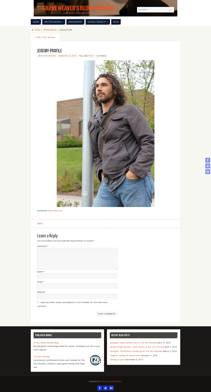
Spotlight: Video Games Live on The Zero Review (133, 342)
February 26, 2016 (67, 56)
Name (41, 271)
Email (40, 281)
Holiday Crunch (117, 359)
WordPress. (116, 381)
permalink (57, 210)
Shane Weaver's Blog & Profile (78, 8)
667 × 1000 (95, 56)
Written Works (50, 30)
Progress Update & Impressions (125, 355)
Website (41, 292)
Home (37, 30)
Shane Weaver (49, 56)
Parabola (104, 381)
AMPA (40, 223)
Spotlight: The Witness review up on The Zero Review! (136, 351)
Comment (42, 246)
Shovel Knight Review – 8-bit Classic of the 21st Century (137, 346)
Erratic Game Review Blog (46, 342)
